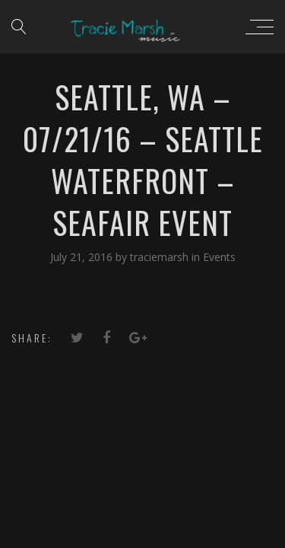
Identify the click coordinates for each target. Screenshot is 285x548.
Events (219, 257)
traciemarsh (161, 257)
